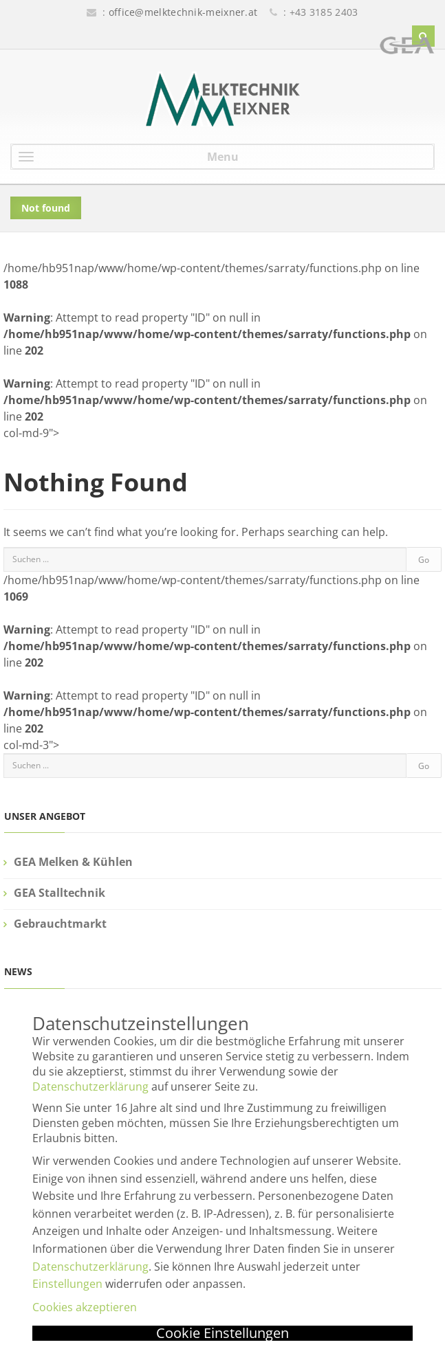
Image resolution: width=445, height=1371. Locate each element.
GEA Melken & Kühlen (73, 861)
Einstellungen (67, 1283)
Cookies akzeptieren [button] (84, 1307)
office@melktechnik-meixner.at (183, 12)
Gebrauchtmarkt (60, 923)
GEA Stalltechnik (59, 892)
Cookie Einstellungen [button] (222, 1333)
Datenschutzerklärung (90, 1086)
